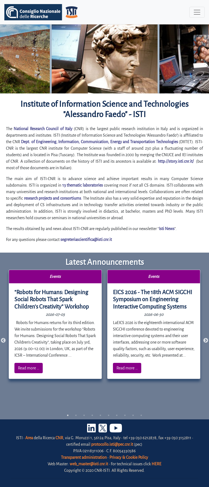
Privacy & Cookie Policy (128, 457)
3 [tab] (84, 415)
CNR (59, 438)
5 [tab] (100, 415)
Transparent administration (84, 457)
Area (29, 438)
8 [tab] (125, 415)
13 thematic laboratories (82, 185)
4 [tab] (92, 415)
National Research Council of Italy (43, 129)
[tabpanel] (55, 324)
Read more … (28, 368)
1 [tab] (67, 415)
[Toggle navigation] (197, 12)
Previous (3, 340)
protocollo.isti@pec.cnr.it (112, 444)
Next (205, 340)
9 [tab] (133, 415)
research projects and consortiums (52, 198)
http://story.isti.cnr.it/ (176, 161)
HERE (156, 464)
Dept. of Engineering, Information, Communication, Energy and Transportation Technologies (99, 142)
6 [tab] (108, 415)
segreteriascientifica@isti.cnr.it (86, 239)
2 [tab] (76, 415)
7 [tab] (116, 415)
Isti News (166, 229)
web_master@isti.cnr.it (89, 464)
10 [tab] (141, 415)
